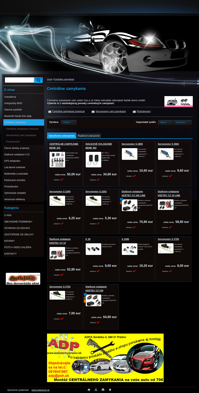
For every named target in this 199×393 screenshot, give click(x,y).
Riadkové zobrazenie (89, 136)
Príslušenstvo (11, 186)
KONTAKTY (10, 253)
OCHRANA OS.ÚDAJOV (17, 228)
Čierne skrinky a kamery (16, 148)
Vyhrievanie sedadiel (15, 193)
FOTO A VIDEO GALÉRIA (17, 247)
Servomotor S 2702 (60, 286)
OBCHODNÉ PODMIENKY (18, 221)
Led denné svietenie (14, 167)
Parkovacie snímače (14, 180)
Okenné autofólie (13, 109)
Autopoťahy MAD (13, 103)
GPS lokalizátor (12, 161)
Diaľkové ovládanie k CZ (17, 154)
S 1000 (125, 239)
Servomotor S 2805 (132, 144)
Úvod (49, 79)
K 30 (88, 239)
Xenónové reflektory (14, 199)
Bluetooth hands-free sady (17, 116)
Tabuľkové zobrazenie (61, 135)
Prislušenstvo (13, 141)
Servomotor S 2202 (96, 191)
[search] (38, 80)
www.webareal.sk (40, 390)
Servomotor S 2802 (168, 144)
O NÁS (7, 215)
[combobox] (165, 122)
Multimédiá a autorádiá (16, 173)
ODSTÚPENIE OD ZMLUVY (19, 234)
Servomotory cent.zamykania (21, 135)
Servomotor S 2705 (168, 239)
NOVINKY (9, 241)
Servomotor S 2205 (60, 191)
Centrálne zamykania (15, 122)
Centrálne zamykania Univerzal (22, 129)
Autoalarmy (10, 97)
